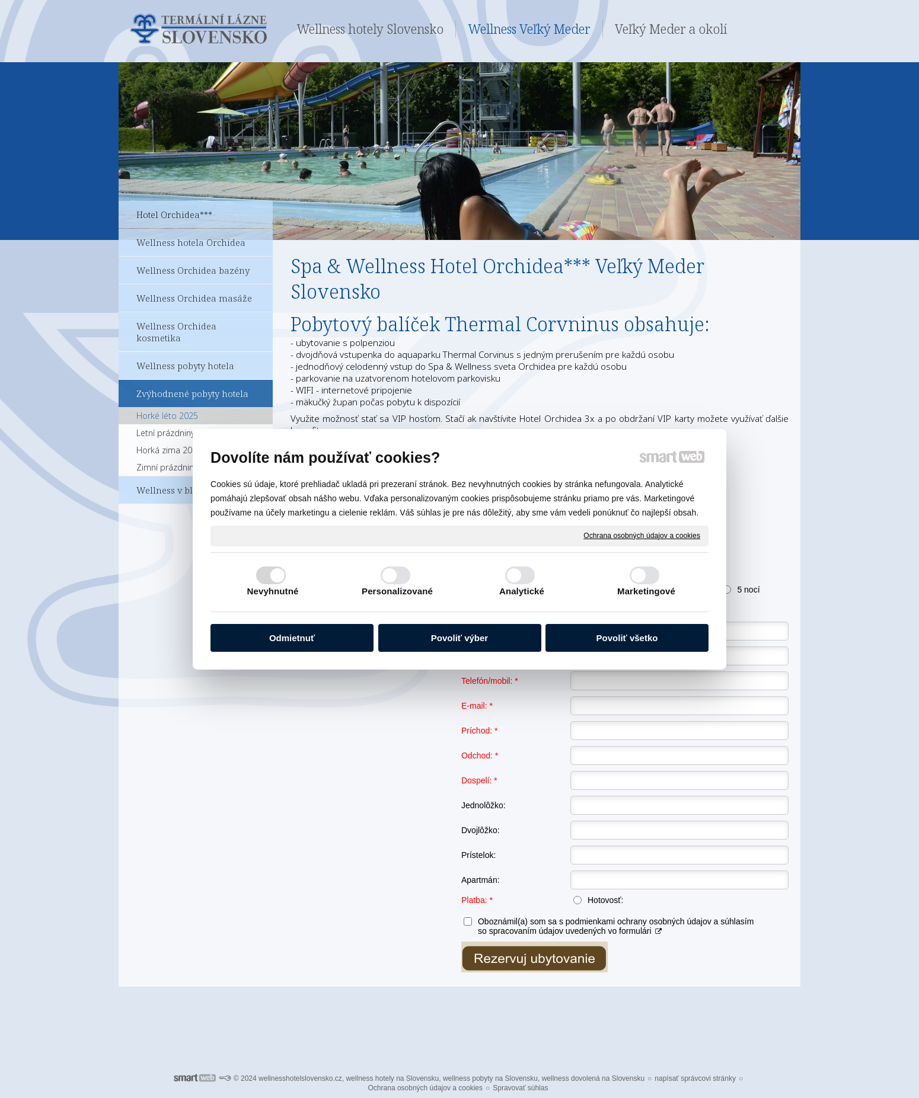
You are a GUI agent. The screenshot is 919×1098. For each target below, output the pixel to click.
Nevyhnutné (273, 591)
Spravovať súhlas (520, 1088)
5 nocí (748, 589)
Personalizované (397, 591)
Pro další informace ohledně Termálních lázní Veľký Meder (460, 1020)
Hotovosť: (606, 900)
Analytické (521, 591)
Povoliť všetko (627, 638)
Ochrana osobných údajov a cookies (641, 535)
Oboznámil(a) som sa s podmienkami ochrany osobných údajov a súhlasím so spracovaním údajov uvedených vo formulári (616, 926)
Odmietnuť (292, 638)
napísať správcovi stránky (695, 1078)
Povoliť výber (459, 638)
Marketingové (646, 591)
